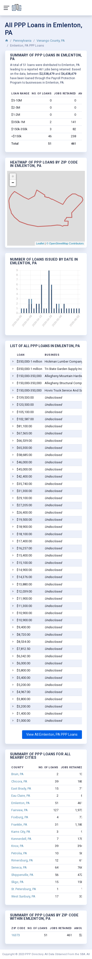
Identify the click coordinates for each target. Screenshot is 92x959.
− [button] (13, 183)
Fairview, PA (19, 810)
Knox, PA (17, 846)
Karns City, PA (20, 831)
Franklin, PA (19, 824)
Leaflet (40, 243)
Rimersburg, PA (22, 860)
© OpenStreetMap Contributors (65, 243)
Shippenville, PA (22, 875)
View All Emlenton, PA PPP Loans (52, 734)
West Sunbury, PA (23, 896)
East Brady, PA (21, 788)
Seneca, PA (19, 867)
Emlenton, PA (20, 803)
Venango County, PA (51, 40)
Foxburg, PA (19, 817)
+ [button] (13, 176)
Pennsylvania (22, 40)
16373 (15, 935)
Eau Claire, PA (20, 795)
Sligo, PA (17, 882)
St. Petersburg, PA (23, 889)
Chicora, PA (19, 781)
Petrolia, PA (19, 853)
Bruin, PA (17, 774)
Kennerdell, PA (21, 839)
